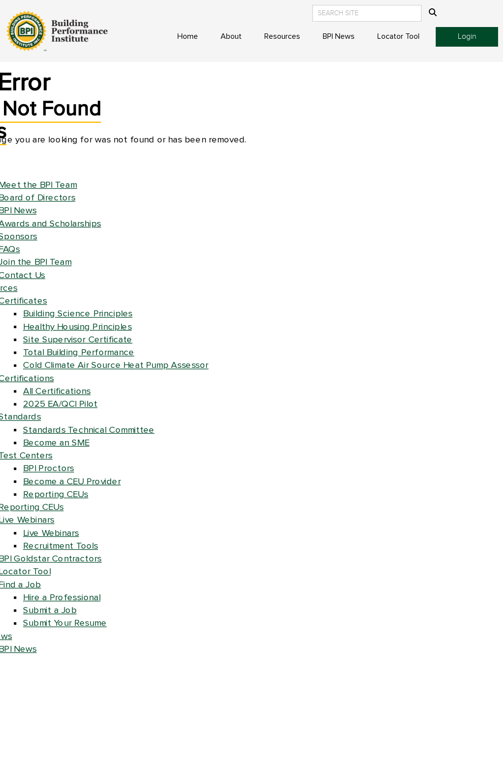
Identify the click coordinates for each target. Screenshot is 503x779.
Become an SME (56, 442)
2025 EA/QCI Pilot (60, 404)
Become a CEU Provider (72, 481)
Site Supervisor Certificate (78, 339)
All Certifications (57, 391)
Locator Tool (398, 36)
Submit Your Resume (65, 623)
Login (467, 36)
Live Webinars (51, 533)
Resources (282, 36)
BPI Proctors (48, 468)
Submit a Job (50, 610)
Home (187, 36)
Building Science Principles (78, 313)
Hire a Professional (62, 597)
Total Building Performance (78, 352)
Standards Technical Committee (89, 430)
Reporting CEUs (55, 494)
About (231, 36)
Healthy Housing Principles (77, 327)
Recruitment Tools (60, 546)
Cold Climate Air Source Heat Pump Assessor (116, 365)
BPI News (339, 36)
